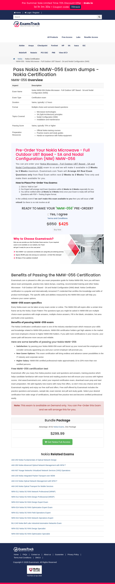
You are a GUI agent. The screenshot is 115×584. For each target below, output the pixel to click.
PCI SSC (44, 53)
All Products (52, 37)
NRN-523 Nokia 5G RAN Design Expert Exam (29, 502)
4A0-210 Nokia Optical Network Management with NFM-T (34, 481)
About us (47, 554)
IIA (69, 46)
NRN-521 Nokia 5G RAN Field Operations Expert (31, 513)
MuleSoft (23, 53)
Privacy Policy (73, 554)
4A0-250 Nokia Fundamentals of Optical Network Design (34, 460)
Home (17, 13)
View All (63, 53)
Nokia (20, 59)
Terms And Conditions (22, 558)
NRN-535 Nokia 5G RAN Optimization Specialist (30, 534)
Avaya (31, 46)
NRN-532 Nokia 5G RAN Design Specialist (28, 528)
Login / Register (32, 13)
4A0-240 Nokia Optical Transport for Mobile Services (32, 486)
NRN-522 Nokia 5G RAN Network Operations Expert (32, 518)
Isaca (76, 46)
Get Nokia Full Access (57, 442)
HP (63, 46)
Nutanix (33, 53)
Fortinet (54, 46)
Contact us (35, 554)
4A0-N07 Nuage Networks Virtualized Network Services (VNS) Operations (40, 470)
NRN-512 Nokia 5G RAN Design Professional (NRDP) (32, 497)
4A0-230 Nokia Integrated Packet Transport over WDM (33, 476)
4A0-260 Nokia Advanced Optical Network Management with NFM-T (38, 465)
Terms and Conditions (58, 218)
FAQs (25, 554)
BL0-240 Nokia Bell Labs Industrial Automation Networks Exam (36, 523)
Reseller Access (91, 37)
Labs (78, 37)
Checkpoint (42, 46)
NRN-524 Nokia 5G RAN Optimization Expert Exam (32, 507)
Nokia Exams (58, 427)
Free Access (67, 37)
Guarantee (59, 554)
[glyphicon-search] (99, 17)
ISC (84, 46)
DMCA (38, 558)
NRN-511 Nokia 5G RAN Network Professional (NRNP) (33, 492)
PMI (53, 53)
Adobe (22, 46)
